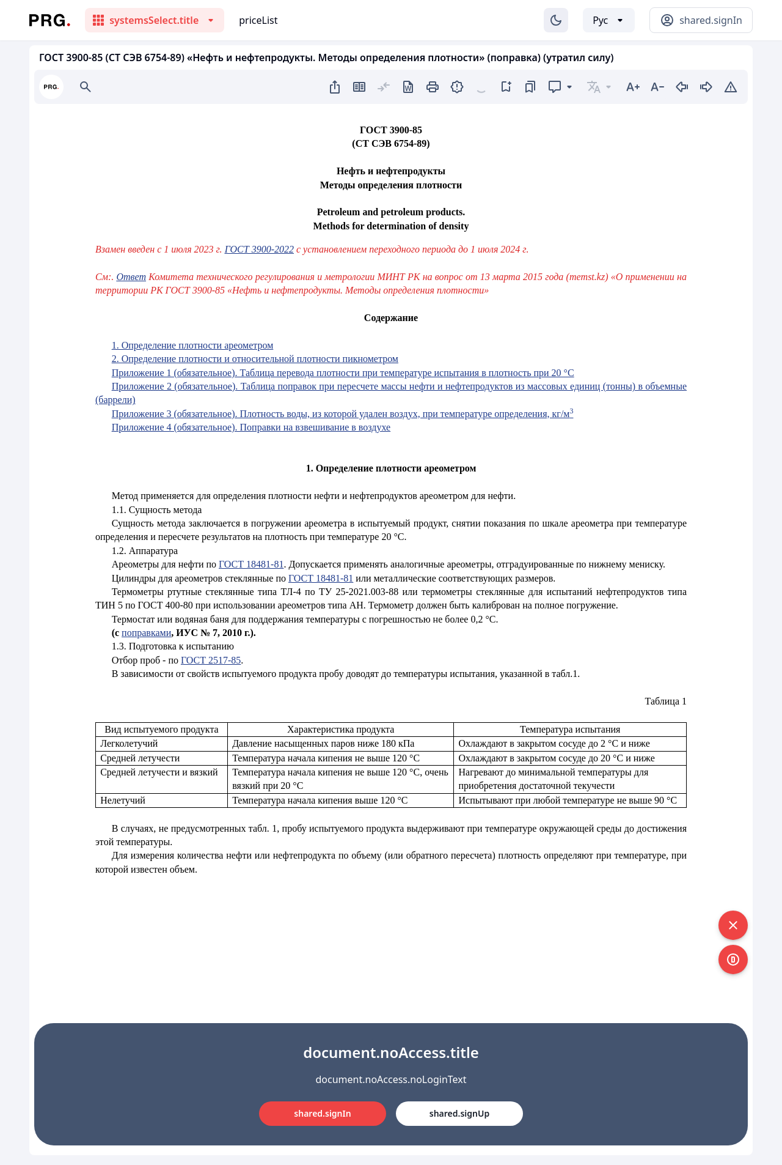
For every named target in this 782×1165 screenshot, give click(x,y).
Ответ (131, 277)
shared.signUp (459, 1113)
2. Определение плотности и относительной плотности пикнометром (255, 358)
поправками (146, 632)
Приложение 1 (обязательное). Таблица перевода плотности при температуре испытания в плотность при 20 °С (343, 373)
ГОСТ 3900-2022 (259, 249)
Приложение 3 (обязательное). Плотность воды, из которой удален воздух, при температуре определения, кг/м (343, 414)
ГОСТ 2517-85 (211, 660)
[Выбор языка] (609, 20)
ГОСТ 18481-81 (251, 564)
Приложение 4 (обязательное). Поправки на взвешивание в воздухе (251, 427)
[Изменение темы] (556, 20)
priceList (258, 20)
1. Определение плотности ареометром (193, 345)
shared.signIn (322, 1113)
